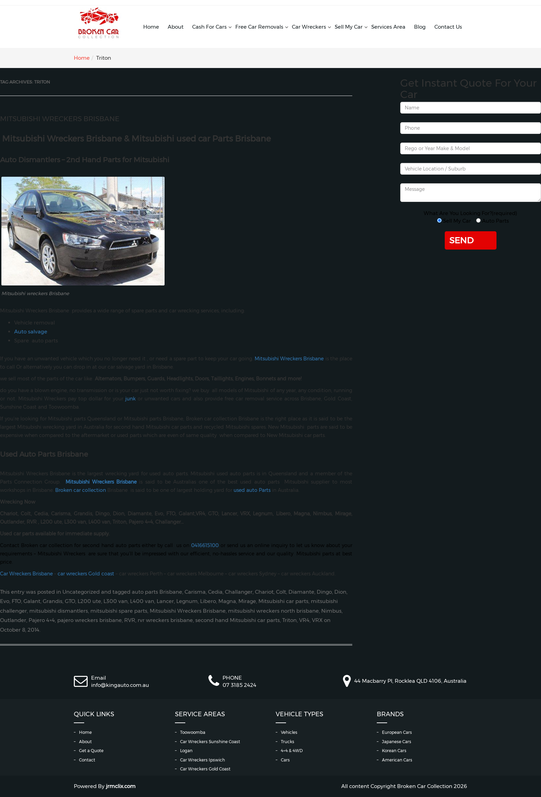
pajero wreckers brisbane (89, 620)
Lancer (165, 601)
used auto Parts (252, 490)
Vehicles (289, 732)
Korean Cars (394, 750)
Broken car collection (80, 490)
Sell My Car (349, 26)
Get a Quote (91, 750)
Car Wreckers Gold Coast (205, 768)
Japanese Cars (396, 741)
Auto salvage (30, 331)
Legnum (187, 601)
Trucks (287, 741)
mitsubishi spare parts (118, 611)
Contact (87, 759)
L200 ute (89, 601)
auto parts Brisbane (157, 592)
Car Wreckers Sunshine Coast (210, 741)
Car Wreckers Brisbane (26, 574)
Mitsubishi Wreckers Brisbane (59, 119)
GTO (70, 601)
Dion (340, 592)
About (176, 26)
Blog (420, 26)
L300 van (116, 601)
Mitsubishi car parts (283, 601)
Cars (285, 759)
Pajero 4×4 (42, 620)
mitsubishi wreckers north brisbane (273, 611)
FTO (16, 601)
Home (151, 26)
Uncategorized (81, 592)
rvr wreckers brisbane (165, 620)
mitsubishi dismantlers (58, 611)
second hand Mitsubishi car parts (237, 620)
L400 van (142, 601)
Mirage (247, 601)
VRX (317, 620)
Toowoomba (192, 732)
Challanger (239, 592)
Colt (281, 592)
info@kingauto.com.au (120, 685)
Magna (227, 601)
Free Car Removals (259, 26)
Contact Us (448, 26)
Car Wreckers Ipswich (202, 759)
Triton (289, 620)
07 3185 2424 (239, 685)
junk (130, 399)
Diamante (301, 592)
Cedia (215, 592)
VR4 (304, 620)
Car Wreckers (309, 26)
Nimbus (331, 611)
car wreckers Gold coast (86, 574)
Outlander (13, 620)
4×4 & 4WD (292, 750)
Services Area (388, 26)
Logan (186, 750)
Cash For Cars (209, 26)
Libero (208, 601)
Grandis (52, 601)
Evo (4, 601)
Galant (31, 601)
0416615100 (205, 545)
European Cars (397, 732)
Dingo (324, 592)
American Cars (397, 759)
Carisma (195, 592)
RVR (129, 620)
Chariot (264, 592)
